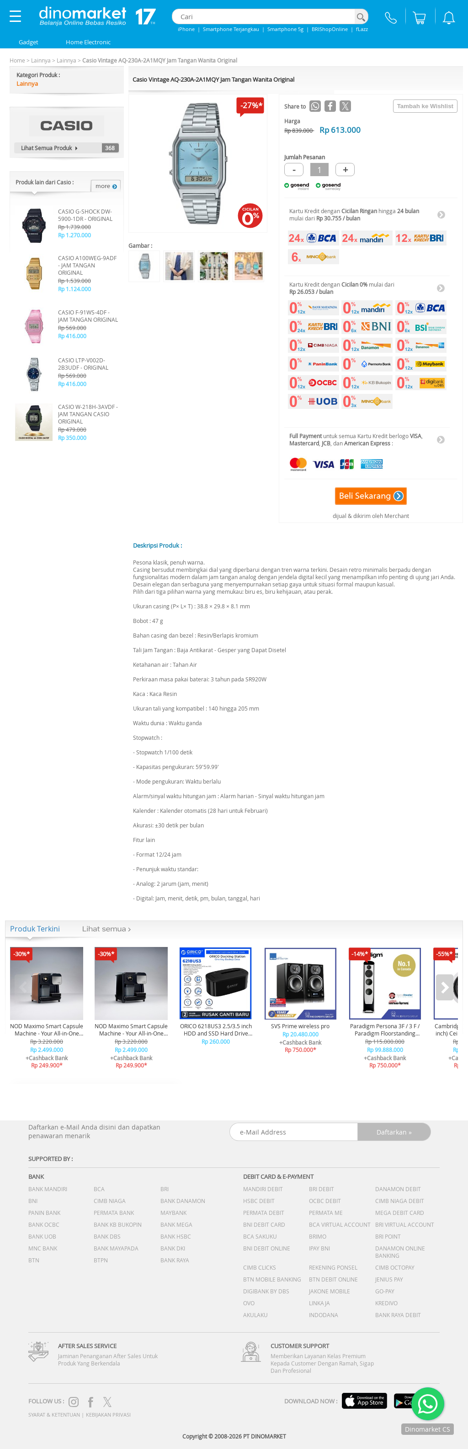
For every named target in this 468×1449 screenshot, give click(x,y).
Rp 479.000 (72, 429)
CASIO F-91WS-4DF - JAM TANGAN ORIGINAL (88, 316)
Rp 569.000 (72, 327)
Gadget (28, 42)
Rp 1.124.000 (74, 289)
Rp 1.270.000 (74, 235)
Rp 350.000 (72, 437)
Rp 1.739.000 (74, 226)
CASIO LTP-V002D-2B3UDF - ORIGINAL (83, 363)
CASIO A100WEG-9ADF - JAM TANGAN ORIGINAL (87, 265)
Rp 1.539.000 (74, 280)
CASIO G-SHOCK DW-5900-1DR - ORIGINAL (85, 215)
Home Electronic (88, 42)
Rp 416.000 (72, 336)
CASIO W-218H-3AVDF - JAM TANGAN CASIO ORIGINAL (88, 414)
